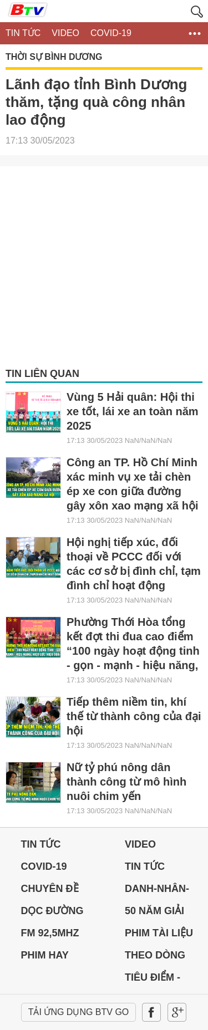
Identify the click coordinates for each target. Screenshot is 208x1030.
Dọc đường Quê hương (52, 913)
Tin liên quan (42, 373)
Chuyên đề (50, 888)
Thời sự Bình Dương (54, 57)
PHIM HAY (45, 955)
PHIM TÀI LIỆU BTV (159, 935)
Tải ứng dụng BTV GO (78, 1012)
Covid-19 (44, 866)
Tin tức (41, 844)
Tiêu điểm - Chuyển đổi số (164, 980)
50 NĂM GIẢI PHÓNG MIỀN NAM (156, 913)
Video (140, 844)
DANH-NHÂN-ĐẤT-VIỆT (157, 891)
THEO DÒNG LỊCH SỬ (155, 958)
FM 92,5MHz (50, 933)
